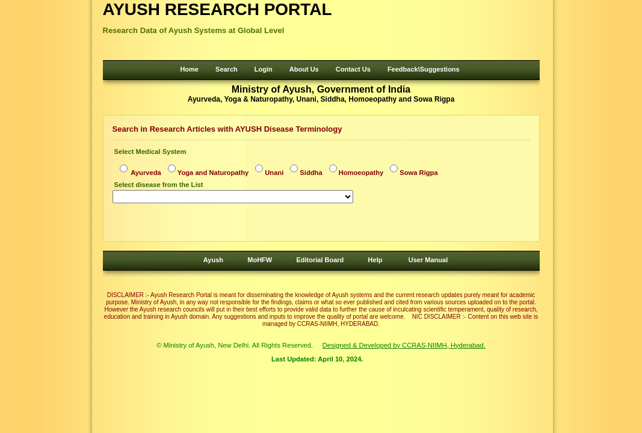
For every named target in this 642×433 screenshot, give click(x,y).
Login (264, 69)
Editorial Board (320, 259)
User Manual (428, 259)
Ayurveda (145, 172)
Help (375, 259)
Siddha (311, 172)
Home (189, 69)
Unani (274, 172)
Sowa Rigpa (418, 172)
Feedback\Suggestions (423, 69)
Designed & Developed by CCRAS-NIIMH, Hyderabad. (404, 345)
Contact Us (353, 69)
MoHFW (259, 259)
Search (226, 69)
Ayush (213, 259)
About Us (304, 69)
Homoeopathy (361, 172)
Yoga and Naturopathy (213, 172)
